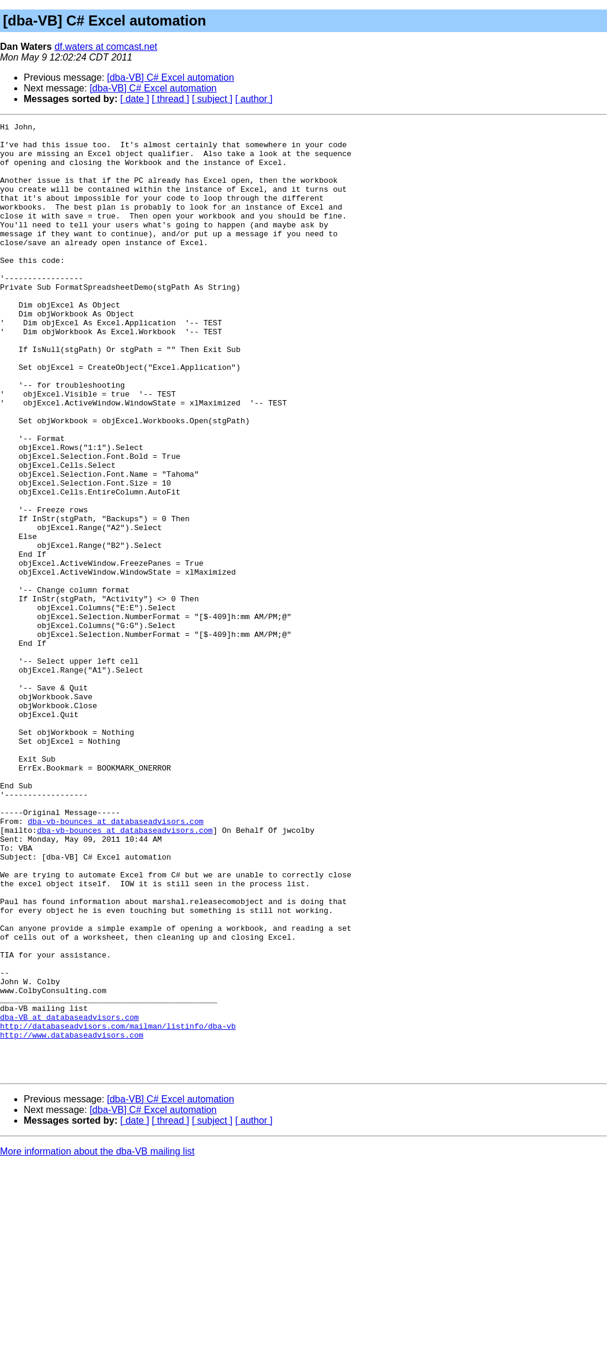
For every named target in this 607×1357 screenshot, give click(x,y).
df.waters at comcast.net (106, 47)
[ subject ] (212, 99)
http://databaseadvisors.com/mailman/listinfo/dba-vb (118, 1207)
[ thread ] (170, 99)
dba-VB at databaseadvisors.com (69, 1196)
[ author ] (254, 99)
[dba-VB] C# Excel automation (170, 77)
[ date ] (134, 99)
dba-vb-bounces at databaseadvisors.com (115, 961)
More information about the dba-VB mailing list (97, 1342)
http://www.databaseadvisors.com (71, 1218)
